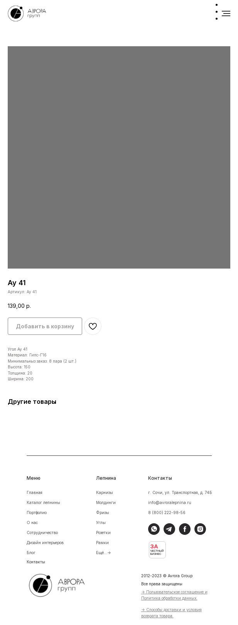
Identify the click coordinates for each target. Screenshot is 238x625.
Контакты (36, 561)
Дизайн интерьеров (45, 542)
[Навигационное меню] (226, 13)
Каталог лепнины (43, 502)
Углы (101, 522)
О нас (32, 522)
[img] (62, 584)
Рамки (102, 542)
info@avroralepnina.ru (169, 502)
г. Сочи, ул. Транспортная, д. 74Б (180, 492)
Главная (34, 492)
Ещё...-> (103, 552)
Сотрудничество (42, 532)
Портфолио (37, 512)
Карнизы (104, 492)
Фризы (102, 512)
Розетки (103, 532)
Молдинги (106, 502)
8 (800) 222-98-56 (167, 512)
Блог (31, 552)
